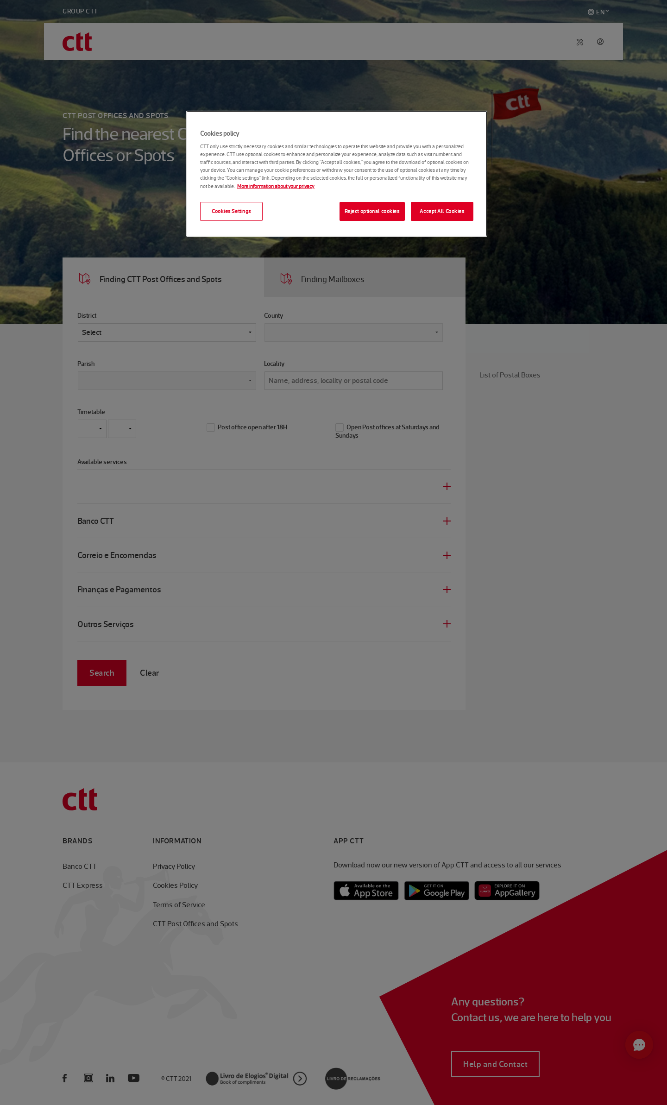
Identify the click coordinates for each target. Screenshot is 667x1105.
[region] (336, 174)
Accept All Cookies (442, 211)
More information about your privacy (276, 186)
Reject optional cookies (372, 211)
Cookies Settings (231, 211)
